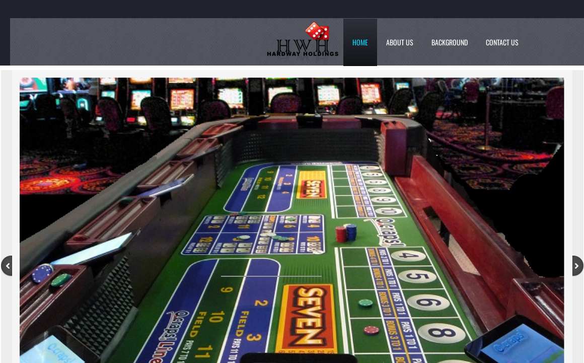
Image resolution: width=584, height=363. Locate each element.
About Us (399, 42)
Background (449, 42)
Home (360, 42)
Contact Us (502, 42)
